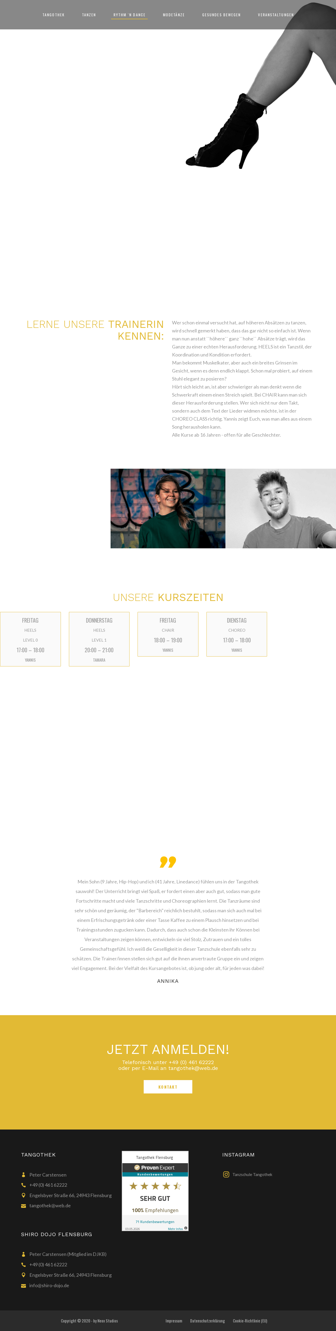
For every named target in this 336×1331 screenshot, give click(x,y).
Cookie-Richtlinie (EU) (250, 1321)
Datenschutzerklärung (207, 1321)
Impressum (174, 1321)
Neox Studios (107, 1321)
